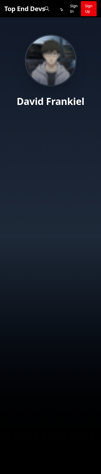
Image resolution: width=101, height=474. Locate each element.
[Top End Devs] (24, 8)
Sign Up (88, 8)
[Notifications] (61, 9)
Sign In (73, 8)
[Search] (47, 9)
